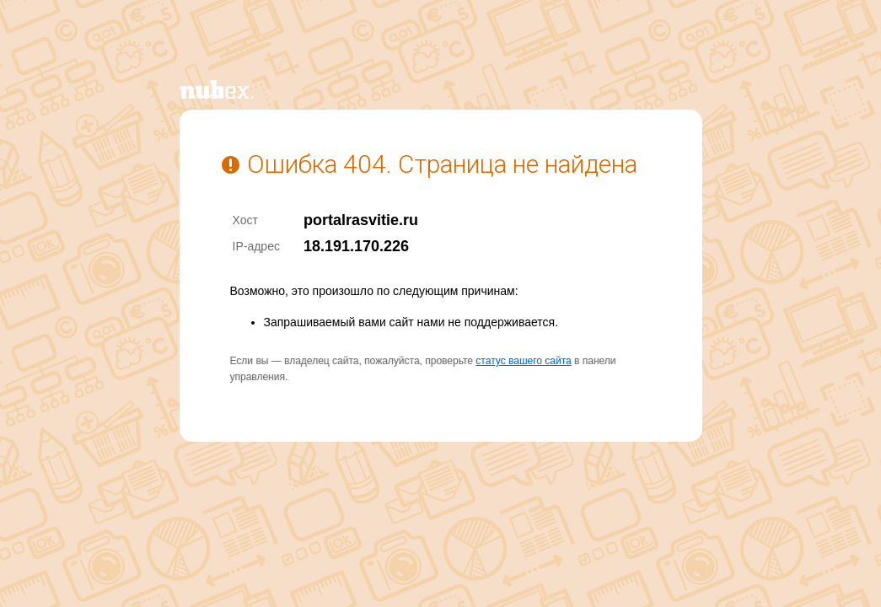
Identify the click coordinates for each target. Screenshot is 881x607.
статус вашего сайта (523, 361)
